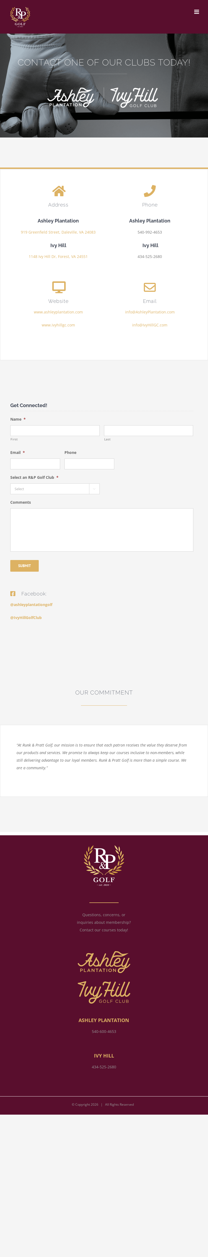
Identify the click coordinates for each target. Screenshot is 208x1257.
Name (18, 419)
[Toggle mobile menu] (197, 12)
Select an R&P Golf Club (34, 477)
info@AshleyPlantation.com (150, 312)
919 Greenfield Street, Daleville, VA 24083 (58, 232)
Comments (20, 502)
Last (107, 439)
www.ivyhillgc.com (58, 325)
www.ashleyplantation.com (58, 312)
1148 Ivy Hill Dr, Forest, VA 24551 (58, 256)
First (14, 439)
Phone (70, 452)
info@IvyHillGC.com (149, 325)
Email (17, 452)
